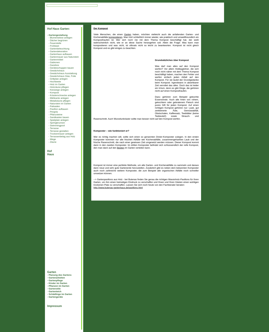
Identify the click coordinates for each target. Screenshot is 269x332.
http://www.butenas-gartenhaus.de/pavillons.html (118, 187)
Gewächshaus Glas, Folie (63, 76)
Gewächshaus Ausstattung (63, 73)
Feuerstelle (55, 43)
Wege (53, 139)
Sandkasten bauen (59, 117)
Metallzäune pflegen (60, 101)
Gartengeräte (56, 297)
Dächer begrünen (59, 40)
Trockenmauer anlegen (61, 133)
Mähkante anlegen (59, 98)
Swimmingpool (57, 125)
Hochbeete (55, 81)
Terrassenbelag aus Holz (62, 136)
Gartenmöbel (56, 59)
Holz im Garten (57, 84)
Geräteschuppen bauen (62, 68)
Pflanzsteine (56, 114)
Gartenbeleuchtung (59, 48)
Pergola (54, 111)
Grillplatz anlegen (59, 79)
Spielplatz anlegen (59, 120)
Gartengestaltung (58, 35)
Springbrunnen (57, 122)
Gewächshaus (57, 70)
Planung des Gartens (60, 275)
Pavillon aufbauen (59, 109)
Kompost (54, 92)
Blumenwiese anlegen (61, 37)
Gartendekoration (59, 51)
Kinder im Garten (58, 283)
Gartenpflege (56, 280)
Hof (49, 151)
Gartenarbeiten (57, 277)
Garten (127, 34)
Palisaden (55, 106)
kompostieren (115, 37)
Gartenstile (55, 288)
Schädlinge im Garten (60, 294)
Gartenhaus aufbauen (61, 54)
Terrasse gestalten (59, 131)
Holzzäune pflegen (59, 87)
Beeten (120, 148)
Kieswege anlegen (59, 90)
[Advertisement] (122, 83)
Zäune (53, 142)
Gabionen (55, 62)
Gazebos (54, 65)
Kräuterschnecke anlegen (63, 95)
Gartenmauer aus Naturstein (64, 57)
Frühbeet (54, 46)
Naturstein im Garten (60, 103)
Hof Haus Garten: (58, 28)
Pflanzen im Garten (59, 286)
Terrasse (54, 128)
